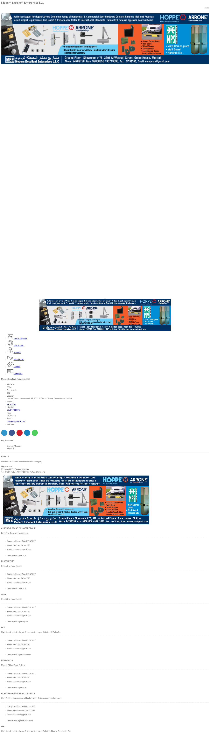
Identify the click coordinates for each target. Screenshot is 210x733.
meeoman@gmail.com (16, 421)
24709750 (11, 404)
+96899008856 (13, 410)
